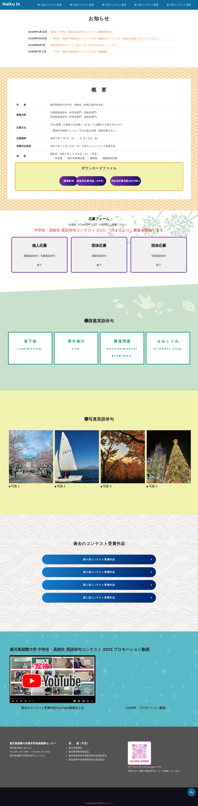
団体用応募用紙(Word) (141, 180)
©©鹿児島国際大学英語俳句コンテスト (99, 801)
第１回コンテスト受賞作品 (50, 9)
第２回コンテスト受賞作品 (82, 9)
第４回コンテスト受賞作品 (146, 9)
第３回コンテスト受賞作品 (114, 9)
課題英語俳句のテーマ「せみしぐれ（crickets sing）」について (86, 44)
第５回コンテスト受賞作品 (179, 9)
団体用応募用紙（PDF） (99, 180)
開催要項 (57, 180)
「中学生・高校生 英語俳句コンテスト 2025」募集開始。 (82, 51)
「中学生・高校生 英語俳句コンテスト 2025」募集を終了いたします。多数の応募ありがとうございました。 (110, 38)
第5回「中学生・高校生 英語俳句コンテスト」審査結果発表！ (84, 31)
